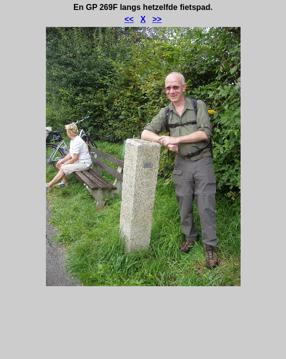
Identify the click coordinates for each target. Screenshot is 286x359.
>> (157, 19)
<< (129, 19)
